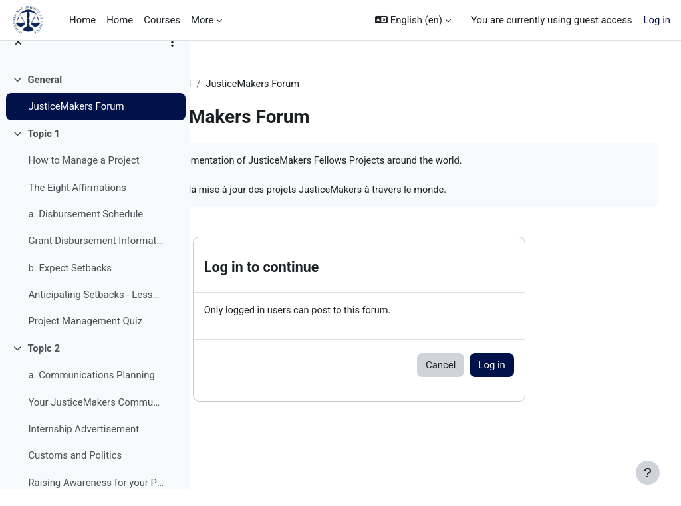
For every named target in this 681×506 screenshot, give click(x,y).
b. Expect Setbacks (70, 285)
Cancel (506, 382)
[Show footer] (648, 473)
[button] (413, 20)
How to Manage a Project (83, 178)
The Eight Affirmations (77, 205)
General (44, 97)
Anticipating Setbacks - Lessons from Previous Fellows (96, 312)
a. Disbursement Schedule (85, 231)
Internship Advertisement (83, 446)
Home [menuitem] (82, 20)
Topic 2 (43, 366)
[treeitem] (94, 111)
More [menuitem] (202, 20)
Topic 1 (43, 151)
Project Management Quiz (85, 339)
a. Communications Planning (91, 393)
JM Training (241, 84)
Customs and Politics (75, 473)
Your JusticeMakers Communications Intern (96, 420)
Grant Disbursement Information (96, 259)
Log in (657, 20)
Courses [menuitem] (162, 20)
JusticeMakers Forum (76, 124)
